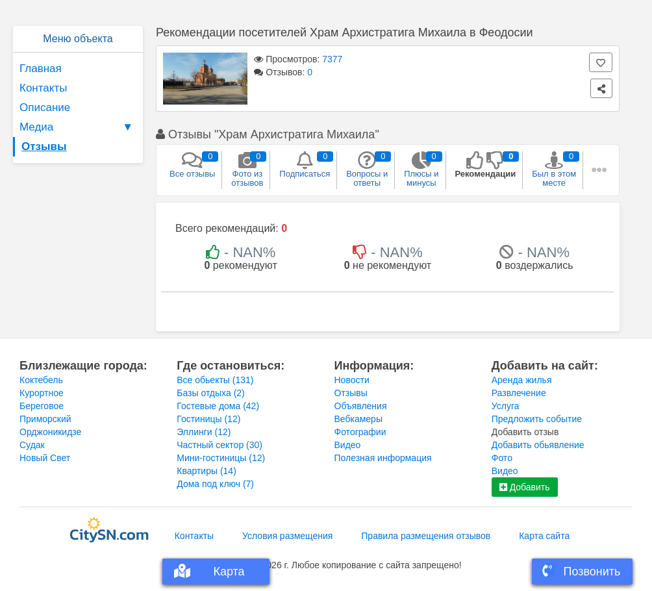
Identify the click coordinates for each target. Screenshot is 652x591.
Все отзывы (192, 165)
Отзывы (44, 146)
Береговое (41, 406)
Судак (32, 445)
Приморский (45, 419)
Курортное (41, 393)
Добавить (524, 487)
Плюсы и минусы (421, 169)
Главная (40, 68)
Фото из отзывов (247, 169)
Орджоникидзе (50, 432)
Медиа (77, 127)
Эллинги (204, 432)
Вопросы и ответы (367, 169)
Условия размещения (287, 536)
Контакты (43, 88)
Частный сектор (219, 445)
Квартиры (206, 471)
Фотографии (360, 432)
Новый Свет (44, 458)
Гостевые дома (218, 406)
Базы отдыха (211, 393)
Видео (347, 445)
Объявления (360, 406)
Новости (352, 380)
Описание (44, 107)
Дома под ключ (215, 484)
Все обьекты (215, 380)
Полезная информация (383, 458)
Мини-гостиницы (221, 458)
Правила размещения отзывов (425, 536)
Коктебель (41, 380)
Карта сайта (544, 536)
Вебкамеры (358, 419)
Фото (502, 458)
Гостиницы (208, 419)
